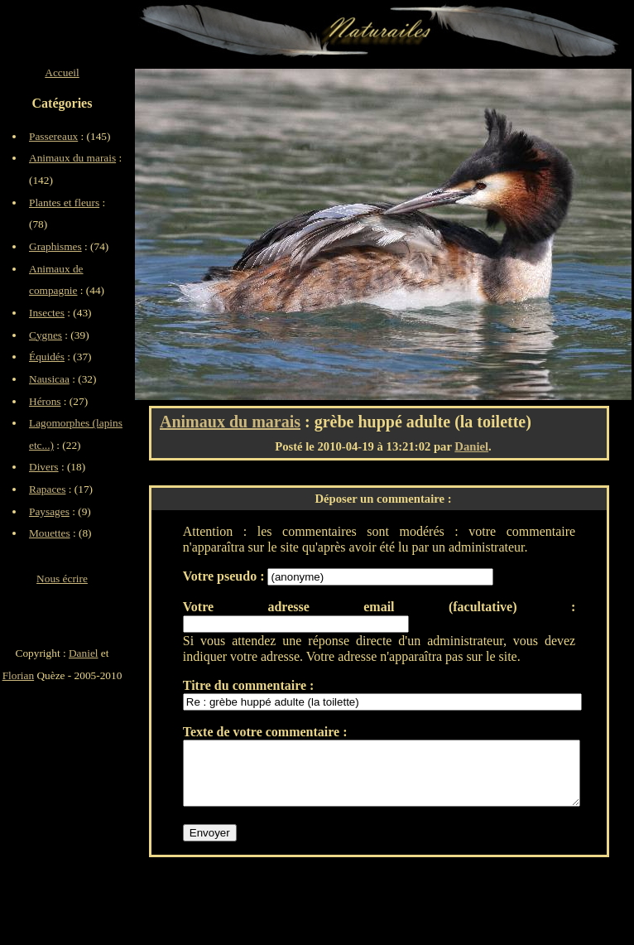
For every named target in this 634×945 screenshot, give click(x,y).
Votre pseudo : (225, 576)
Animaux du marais (230, 421)
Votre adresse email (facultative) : (379, 607)
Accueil (62, 72)
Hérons (45, 401)
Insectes (47, 312)
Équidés (47, 356)
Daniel (471, 446)
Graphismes (55, 246)
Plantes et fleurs (64, 202)
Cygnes (45, 335)
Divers (44, 466)
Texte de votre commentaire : (265, 732)
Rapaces (47, 489)
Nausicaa (49, 379)
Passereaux (53, 136)
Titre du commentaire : (249, 685)
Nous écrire (62, 578)
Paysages (49, 511)
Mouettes (49, 533)
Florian (18, 675)
